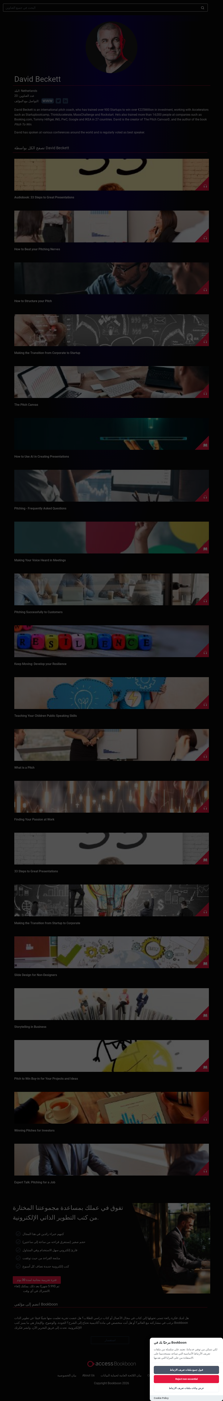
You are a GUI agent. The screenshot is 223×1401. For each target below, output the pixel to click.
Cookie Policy (161, 1398)
